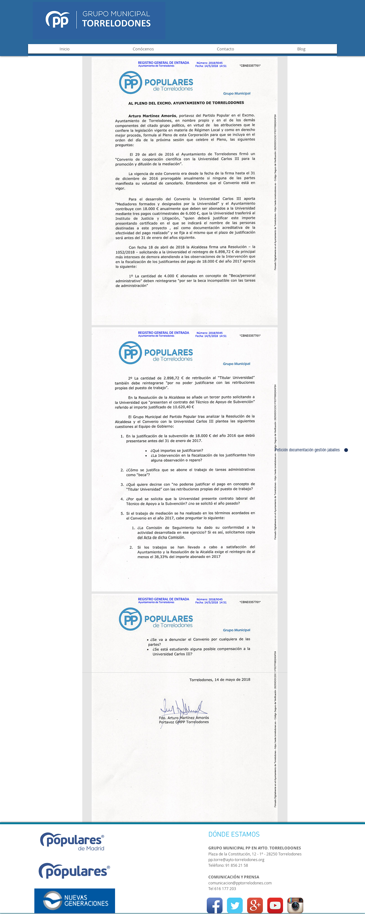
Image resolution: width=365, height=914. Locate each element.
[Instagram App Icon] (295, 905)
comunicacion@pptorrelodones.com (240, 882)
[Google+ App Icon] (255, 905)
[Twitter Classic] (235, 905)
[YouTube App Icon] (275, 905)
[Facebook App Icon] (215, 905)
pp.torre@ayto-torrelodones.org (236, 859)
